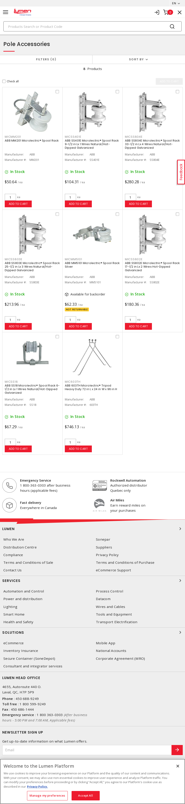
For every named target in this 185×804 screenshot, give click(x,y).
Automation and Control (23, 591)
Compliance (13, 555)
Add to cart (18, 204)
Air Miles (117, 500)
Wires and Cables (110, 607)
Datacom (103, 599)
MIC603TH (73, 382)
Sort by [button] (136, 59)
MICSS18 (11, 382)
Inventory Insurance (20, 651)
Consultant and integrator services (33, 666)
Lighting (10, 607)
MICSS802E (133, 259)
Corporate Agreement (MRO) (120, 658)
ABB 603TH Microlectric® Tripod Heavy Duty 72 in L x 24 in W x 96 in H (91, 387)
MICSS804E (133, 137)
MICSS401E (73, 137)
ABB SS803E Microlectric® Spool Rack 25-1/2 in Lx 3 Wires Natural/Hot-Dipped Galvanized (32, 266)
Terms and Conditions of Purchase (125, 562)
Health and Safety (18, 622)
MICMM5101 (73, 259)
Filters (46, 59)
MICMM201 (13, 137)
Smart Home (14, 614)
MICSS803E (13, 259)
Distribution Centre (20, 547)
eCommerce (13, 643)
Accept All (85, 795)
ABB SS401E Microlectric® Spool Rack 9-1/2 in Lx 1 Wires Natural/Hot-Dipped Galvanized (92, 144)
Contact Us (12, 570)
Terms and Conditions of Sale (28, 562)
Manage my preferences (47, 795)
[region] (92, 781)
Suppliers (104, 547)
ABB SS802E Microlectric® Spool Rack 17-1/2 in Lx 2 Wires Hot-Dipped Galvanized (152, 266)
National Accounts (111, 651)
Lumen (92, 528)
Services (92, 580)
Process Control (109, 591)
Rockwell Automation (128, 480)
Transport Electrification (116, 622)
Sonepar (103, 539)
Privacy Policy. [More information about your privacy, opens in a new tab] (37, 786)
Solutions (92, 632)
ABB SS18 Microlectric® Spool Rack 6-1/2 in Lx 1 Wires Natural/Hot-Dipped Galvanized (32, 389)
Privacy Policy (107, 555)
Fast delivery (30, 502)
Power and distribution (23, 599)
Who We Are (13, 539)
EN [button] (174, 3)
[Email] (87, 750)
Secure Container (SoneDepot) (29, 658)
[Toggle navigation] (5, 12)
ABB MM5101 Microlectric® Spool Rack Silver (92, 265)
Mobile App (105, 643)
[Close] (178, 766)
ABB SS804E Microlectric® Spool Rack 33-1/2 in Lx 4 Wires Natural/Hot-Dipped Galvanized (152, 144)
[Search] (92, 26)
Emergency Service (35, 480)
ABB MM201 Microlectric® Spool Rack (32, 140)
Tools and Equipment (114, 614)
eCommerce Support (113, 570)
